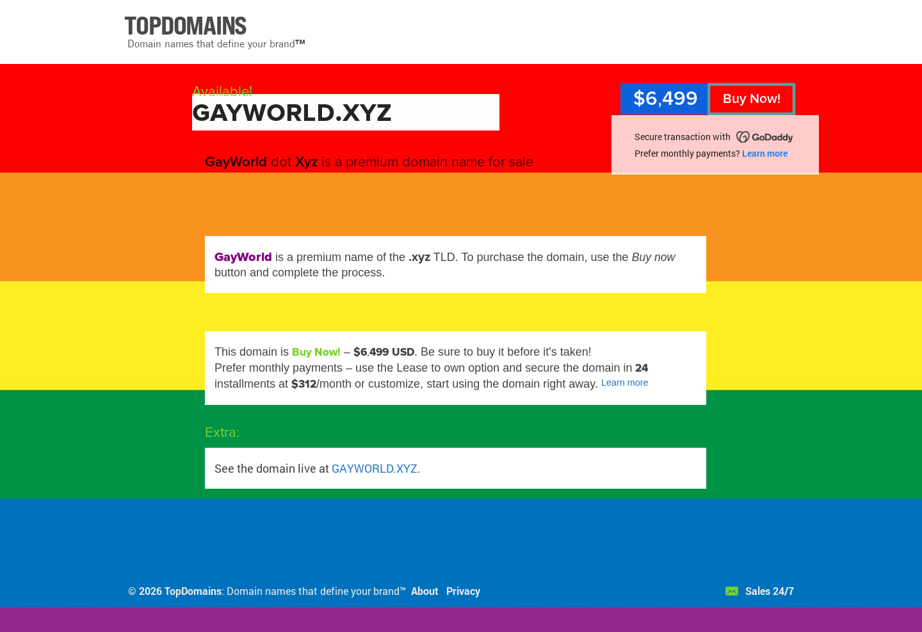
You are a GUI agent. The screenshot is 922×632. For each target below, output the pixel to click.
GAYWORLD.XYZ (374, 468)
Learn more (765, 153)
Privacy (463, 590)
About (425, 590)
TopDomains (193, 590)
